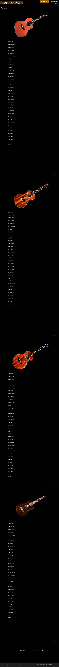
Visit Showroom (54, 1)
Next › (38, 650)
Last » (42, 650)
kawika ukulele (10, 87)
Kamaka (12, 84)
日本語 (56, 4)
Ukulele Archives (39, 4)
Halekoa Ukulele (10, 79)
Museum (51, 4)
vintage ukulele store (11, 300)
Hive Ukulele (12, 243)
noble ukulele (10, 113)
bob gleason (9, 390)
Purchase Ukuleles (45, 1)
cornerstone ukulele (11, 538)
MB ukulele (12, 108)
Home (33, 4)
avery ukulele (12, 44)
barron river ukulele (11, 217)
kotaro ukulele (13, 96)
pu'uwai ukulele (10, 124)
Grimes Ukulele (10, 410)
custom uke (9, 541)
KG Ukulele (12, 252)
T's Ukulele (12, 128)
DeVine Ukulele (10, 73)
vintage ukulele (10, 136)
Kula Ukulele (11, 261)
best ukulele (12, 53)
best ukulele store (10, 387)
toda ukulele (10, 130)
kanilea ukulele (10, 85)
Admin (26, 665)
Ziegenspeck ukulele (11, 139)
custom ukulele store (11, 70)
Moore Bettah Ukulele (11, 110)
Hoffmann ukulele (10, 555)
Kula (9, 261)
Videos (46, 4)
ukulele (9, 133)
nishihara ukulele (10, 111)
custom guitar (13, 65)
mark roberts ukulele (11, 104)
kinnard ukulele (10, 564)
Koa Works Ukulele (10, 93)
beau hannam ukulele (11, 47)
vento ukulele (12, 134)
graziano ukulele (10, 76)
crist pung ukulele (10, 229)
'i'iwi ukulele (10, 42)
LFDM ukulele (13, 102)
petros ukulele (13, 122)
